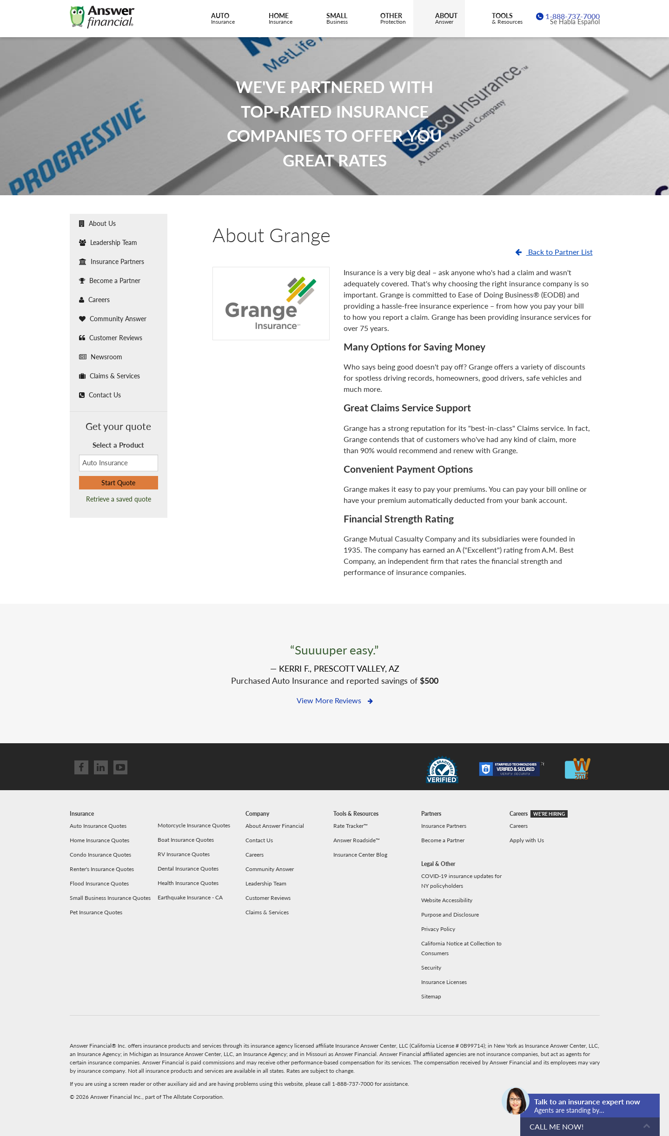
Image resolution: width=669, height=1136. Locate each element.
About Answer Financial (274, 825)
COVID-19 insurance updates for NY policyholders (461, 880)
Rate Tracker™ (350, 825)
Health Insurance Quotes (188, 882)
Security (431, 967)
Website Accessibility (446, 900)
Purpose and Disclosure (450, 914)
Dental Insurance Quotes (188, 868)
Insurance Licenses (444, 981)
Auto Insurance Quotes (98, 825)
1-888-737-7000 (572, 16)
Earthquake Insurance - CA (190, 897)
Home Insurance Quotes (99, 840)
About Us (97, 223)
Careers (94, 300)
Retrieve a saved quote (118, 499)
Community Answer (112, 319)
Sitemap (431, 996)
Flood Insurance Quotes (99, 883)
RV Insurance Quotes (184, 854)
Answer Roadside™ (356, 840)
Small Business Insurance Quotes (110, 897)
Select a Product (118, 445)
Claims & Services (109, 376)
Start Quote (118, 483)
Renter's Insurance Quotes (102, 868)
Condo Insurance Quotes (100, 854)
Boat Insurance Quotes (186, 839)
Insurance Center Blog (360, 854)
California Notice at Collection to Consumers (461, 948)
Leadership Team (108, 242)
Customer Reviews (110, 338)
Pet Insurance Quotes (96, 912)
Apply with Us (527, 840)
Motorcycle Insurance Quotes (194, 825)
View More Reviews (335, 700)
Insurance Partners (111, 261)
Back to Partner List (554, 251)
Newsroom (100, 357)
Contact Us (100, 395)
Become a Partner (109, 280)
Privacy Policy (438, 928)
